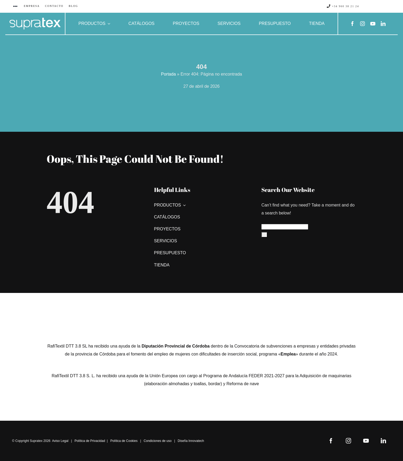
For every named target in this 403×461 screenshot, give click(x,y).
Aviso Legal (60, 441)
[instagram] (362, 23)
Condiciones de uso (158, 441)
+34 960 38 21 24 (343, 6)
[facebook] (352, 23)
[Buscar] (264, 235)
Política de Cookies (124, 441)
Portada (168, 74)
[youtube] (372, 23)
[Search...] (284, 227)
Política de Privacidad (90, 441)
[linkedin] (383, 23)
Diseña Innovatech (191, 441)
